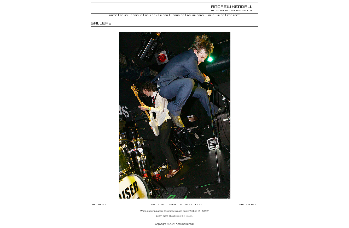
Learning (177, 15)
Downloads (195, 15)
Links (210, 15)
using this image (183, 216)
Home (113, 15)
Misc (221, 15)
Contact (233, 15)
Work (164, 15)
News (123, 15)
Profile (136, 15)
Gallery (151, 15)
